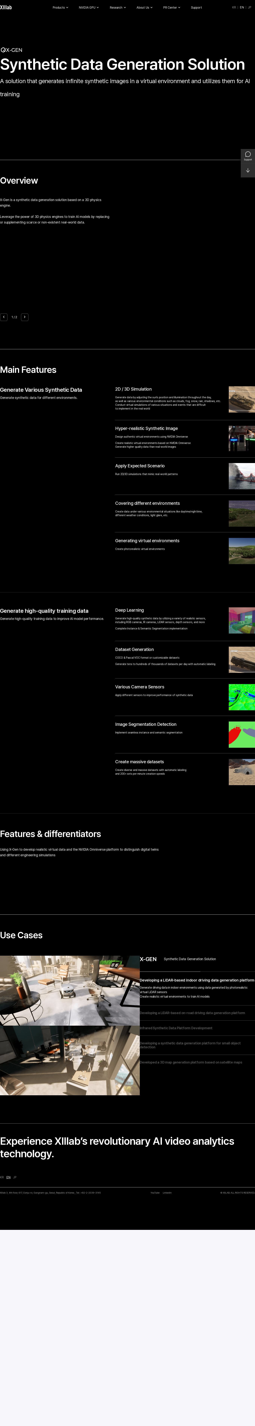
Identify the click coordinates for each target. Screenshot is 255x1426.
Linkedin (167, 1389)
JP (249, 7)
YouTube (155, 1389)
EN (242, 7)
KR (234, 7)
